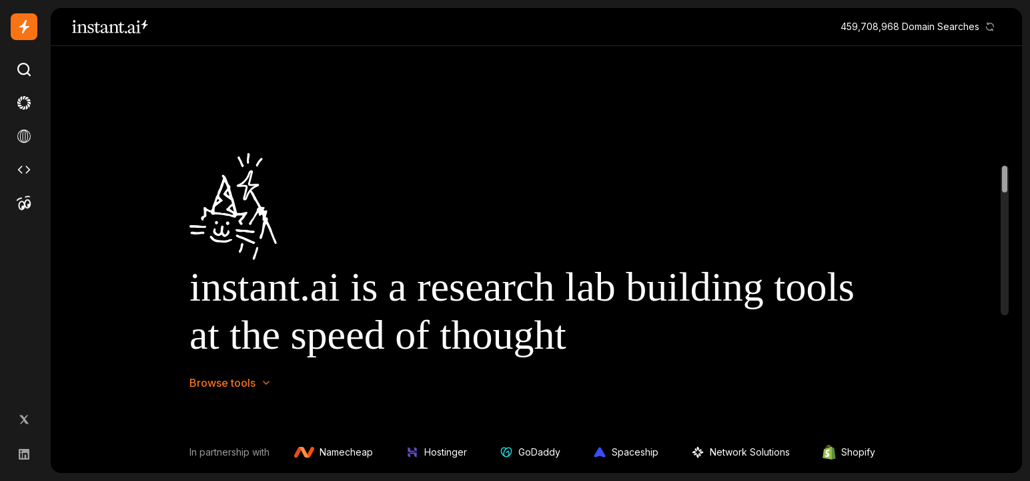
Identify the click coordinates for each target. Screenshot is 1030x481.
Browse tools (230, 382)
